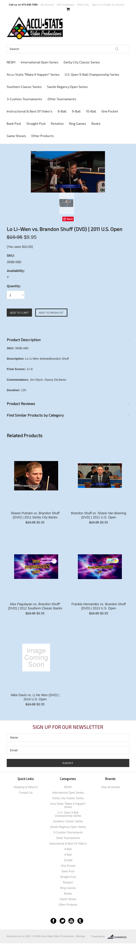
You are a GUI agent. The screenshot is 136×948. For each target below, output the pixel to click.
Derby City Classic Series (82, 62)
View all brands (110, 787)
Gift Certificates (65, 4)
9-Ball (76, 111)
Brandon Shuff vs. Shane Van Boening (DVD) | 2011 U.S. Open (98, 515)
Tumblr (80, 921)
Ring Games (77, 123)
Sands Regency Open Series (67, 87)
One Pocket (109, 111)
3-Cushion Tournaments (24, 99)
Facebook (53, 921)
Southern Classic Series (24, 87)
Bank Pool (14, 123)
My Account (47, 4)
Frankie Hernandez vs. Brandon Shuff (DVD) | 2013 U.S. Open (99, 606)
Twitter (62, 921)
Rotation (57, 123)
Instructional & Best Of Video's (29, 111)
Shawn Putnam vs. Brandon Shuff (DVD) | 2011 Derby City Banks (35, 515)
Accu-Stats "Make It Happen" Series (33, 74)
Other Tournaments (61, 99)
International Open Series (39, 62)
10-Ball (91, 111)
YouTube (71, 921)
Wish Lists (83, 4)
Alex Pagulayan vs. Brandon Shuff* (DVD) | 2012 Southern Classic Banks (35, 606)
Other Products (42, 136)
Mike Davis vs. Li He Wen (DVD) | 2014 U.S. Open (35, 697)
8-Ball (62, 111)
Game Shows (16, 136)
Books (96, 123)
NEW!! (11, 62)
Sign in (96, 4)
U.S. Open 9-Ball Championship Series (92, 74)
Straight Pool (36, 123)
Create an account (113, 4)
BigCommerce (118, 936)
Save (70, 219)
